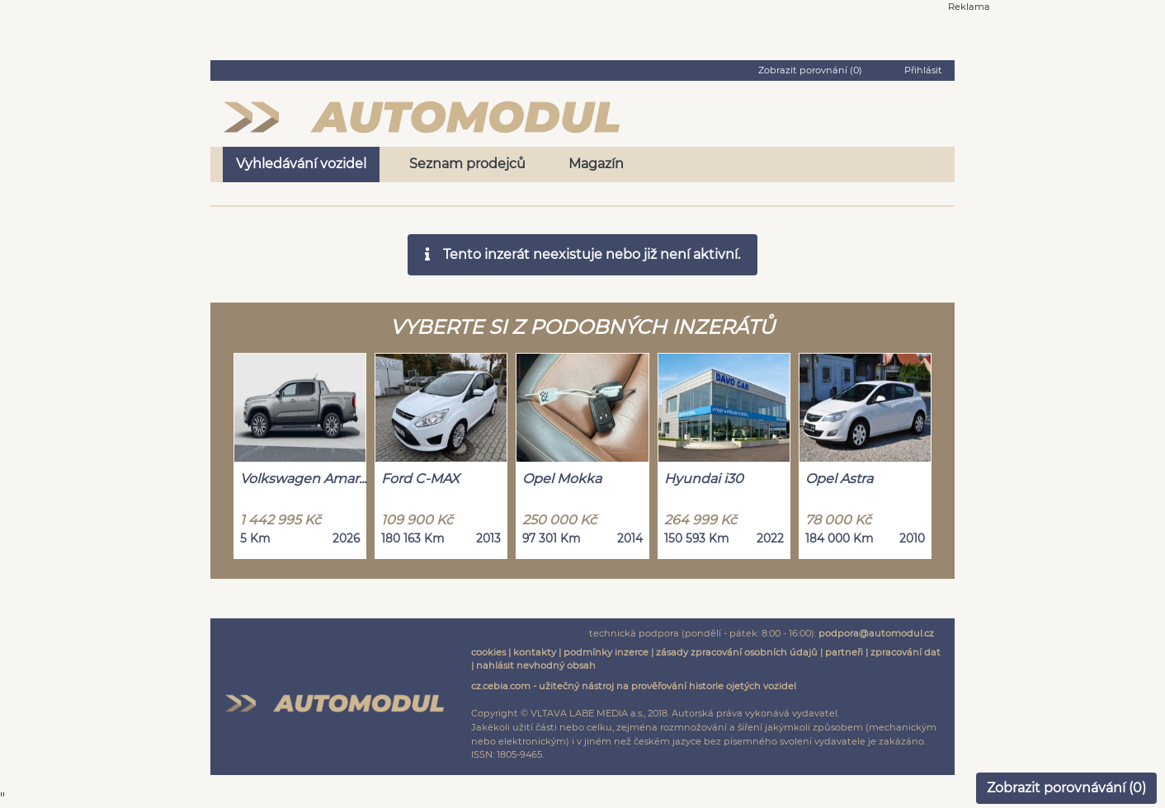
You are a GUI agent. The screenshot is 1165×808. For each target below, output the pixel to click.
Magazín (596, 163)
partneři (844, 652)
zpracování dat (905, 652)
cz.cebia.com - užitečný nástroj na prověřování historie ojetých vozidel (633, 686)
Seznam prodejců (467, 163)
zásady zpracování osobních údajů (737, 652)
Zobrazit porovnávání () (1066, 788)
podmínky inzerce (606, 652)
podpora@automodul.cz (876, 633)
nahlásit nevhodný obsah (536, 665)
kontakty (534, 652)
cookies (488, 652)
